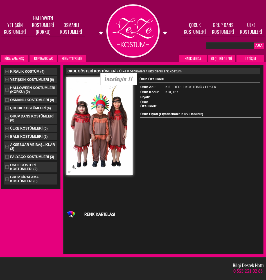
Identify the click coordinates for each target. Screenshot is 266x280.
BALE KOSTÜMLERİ (26, 136)
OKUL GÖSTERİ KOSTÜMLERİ (21, 167)
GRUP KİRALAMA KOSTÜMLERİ (22, 179)
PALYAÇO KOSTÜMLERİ (29, 157)
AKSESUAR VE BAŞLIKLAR (30, 147)
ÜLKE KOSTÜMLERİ (251, 28)
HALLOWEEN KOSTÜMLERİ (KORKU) (43, 25)
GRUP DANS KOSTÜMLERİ (223, 28)
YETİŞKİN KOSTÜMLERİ (15, 28)
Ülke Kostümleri (132, 71)
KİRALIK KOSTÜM (24, 71)
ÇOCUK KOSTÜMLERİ (195, 28)
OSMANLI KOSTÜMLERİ (71, 28)
